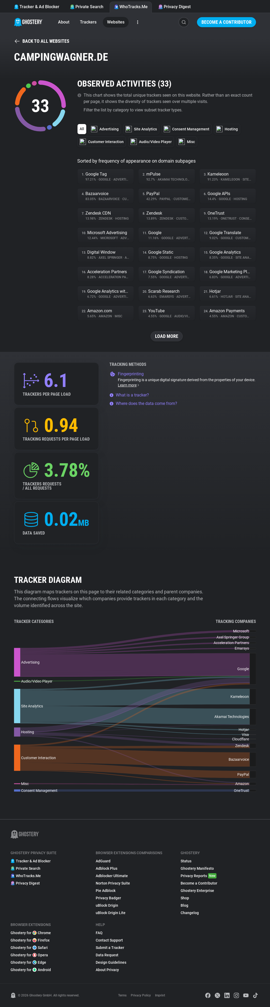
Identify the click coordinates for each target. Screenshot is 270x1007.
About (63, 22)
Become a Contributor (226, 22)
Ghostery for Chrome (31, 933)
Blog (184, 905)
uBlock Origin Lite (111, 913)
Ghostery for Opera (29, 955)
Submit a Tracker (110, 947)
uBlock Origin (107, 905)
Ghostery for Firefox (30, 940)
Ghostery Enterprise (197, 890)
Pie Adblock (105, 890)
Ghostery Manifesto (197, 868)
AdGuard (103, 861)
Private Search (86, 6)
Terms (122, 995)
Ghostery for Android (31, 970)
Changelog (190, 913)
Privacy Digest (174, 6)
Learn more (129, 385)
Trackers (88, 22)
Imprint (160, 995)
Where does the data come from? (143, 403)
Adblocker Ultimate (112, 876)
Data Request (107, 955)
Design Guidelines (111, 962)
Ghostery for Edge (28, 962)
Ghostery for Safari (29, 947)
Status (186, 861)
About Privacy (107, 970)
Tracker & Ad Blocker (36, 6)
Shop (185, 898)
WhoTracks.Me (131, 6)
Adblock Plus (106, 868)
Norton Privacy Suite (113, 883)
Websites (115, 22)
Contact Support (109, 940)
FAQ (99, 933)
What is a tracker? (129, 395)
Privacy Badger (108, 898)
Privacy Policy (141, 995)
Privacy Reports (198, 875)
